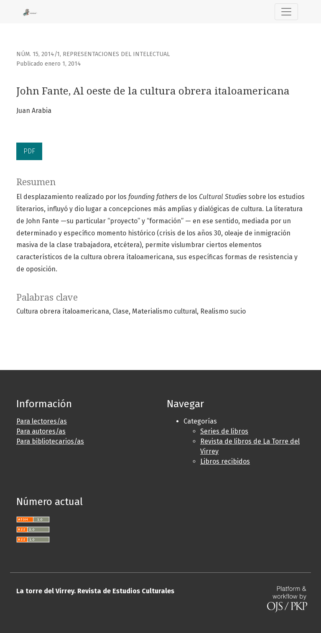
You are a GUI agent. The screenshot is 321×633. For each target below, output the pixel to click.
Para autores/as (41, 431)
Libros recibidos (225, 461)
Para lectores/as (41, 421)
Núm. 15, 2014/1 (38, 54)
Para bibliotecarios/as (50, 441)
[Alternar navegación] (286, 11)
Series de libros (224, 431)
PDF (29, 151)
